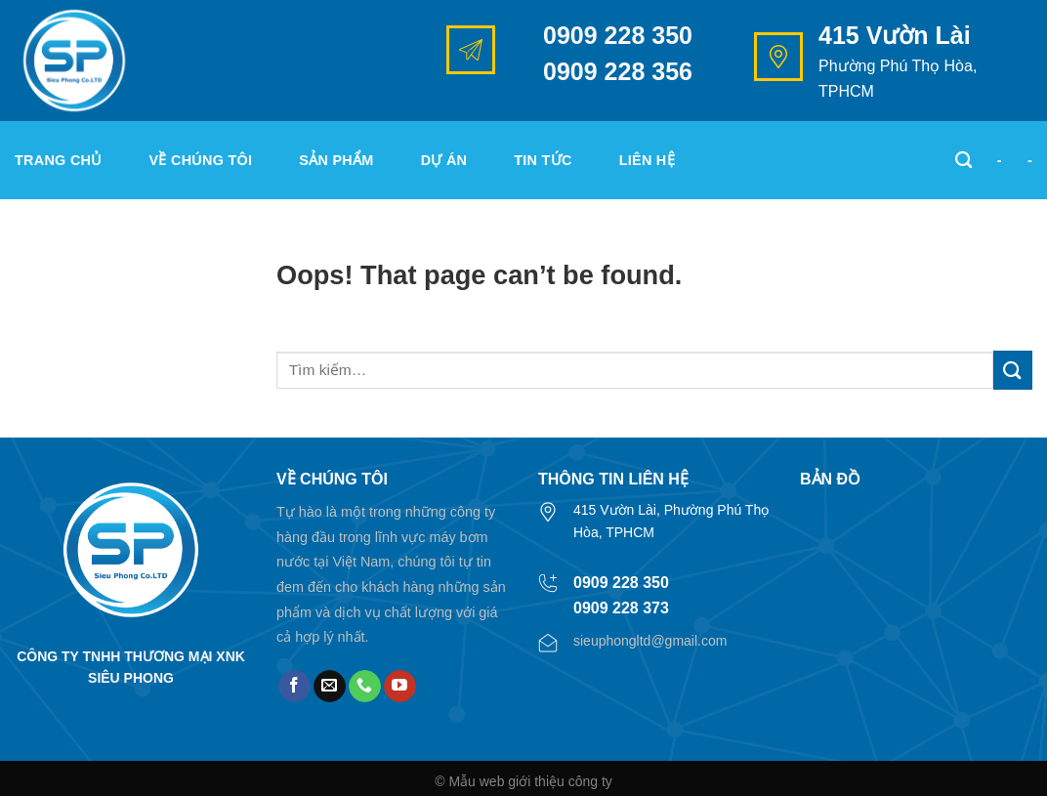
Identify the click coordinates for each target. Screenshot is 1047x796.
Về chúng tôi (201, 160)
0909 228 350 (617, 35)
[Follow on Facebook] (294, 686)
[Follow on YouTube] (400, 686)
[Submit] (1012, 370)
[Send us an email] (330, 686)
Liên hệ (647, 160)
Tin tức (542, 160)
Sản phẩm (336, 160)
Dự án (444, 160)
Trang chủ (59, 160)
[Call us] (365, 686)
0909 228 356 (617, 71)
